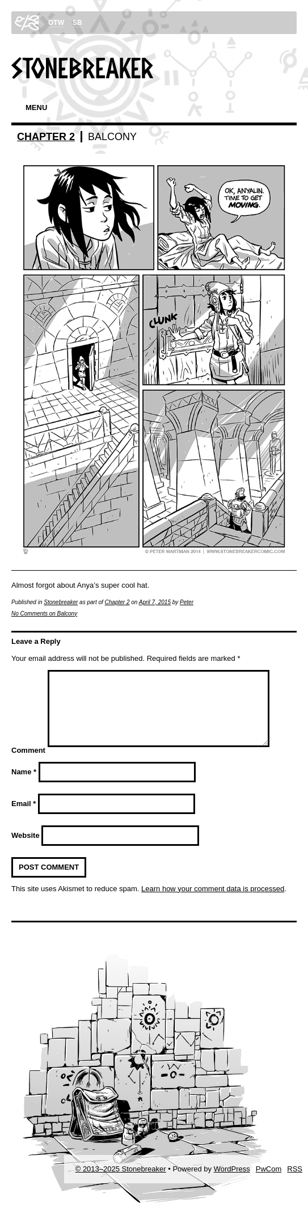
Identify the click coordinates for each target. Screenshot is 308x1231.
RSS (294, 1182)
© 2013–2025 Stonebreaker (120, 1182)
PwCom (269, 1182)
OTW (56, 23)
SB (77, 23)
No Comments (44, 613)
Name (23, 785)
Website (25, 849)
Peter (186, 602)
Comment (28, 764)
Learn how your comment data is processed (212, 902)
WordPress (232, 1182)
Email (23, 817)
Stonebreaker (61, 602)
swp (27, 22)
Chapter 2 (46, 136)
